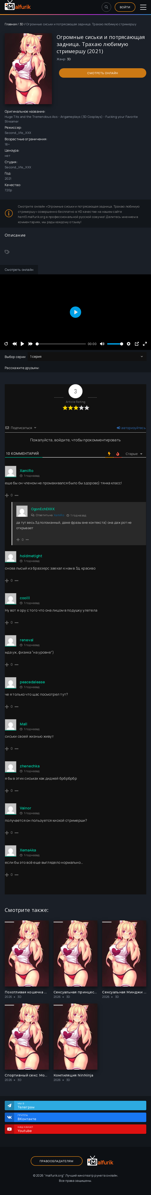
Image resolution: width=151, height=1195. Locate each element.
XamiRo (59, 515)
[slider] (61, 344)
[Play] (22, 344)
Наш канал (80, 1129)
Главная (11, 24)
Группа (80, 1117)
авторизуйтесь (131, 427)
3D (22, 24)
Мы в (80, 1105)
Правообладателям (56, 1161)
